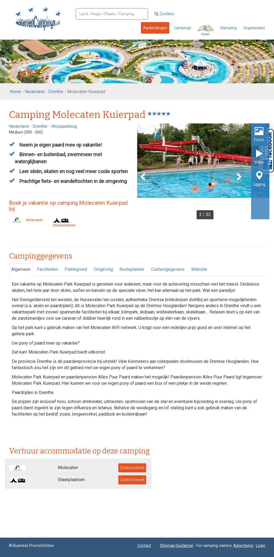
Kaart (205, 30)
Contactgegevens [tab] (168, 269)
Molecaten (26, 220)
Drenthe (55, 91)
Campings (182, 28)
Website (199, 269)
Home (15, 91)
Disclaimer (185, 545)
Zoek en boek (132, 468)
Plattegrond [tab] (76, 269)
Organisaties (254, 28)
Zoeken (164, 13)
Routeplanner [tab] (131, 269)
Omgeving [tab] (103, 269)
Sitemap (167, 545)
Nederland (34, 91)
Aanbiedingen (155, 28)
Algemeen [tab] (21, 269)
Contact (144, 545)
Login (260, 545)
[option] (203, 171)
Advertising (243, 545)
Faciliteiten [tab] (47, 269)
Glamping (228, 28)
